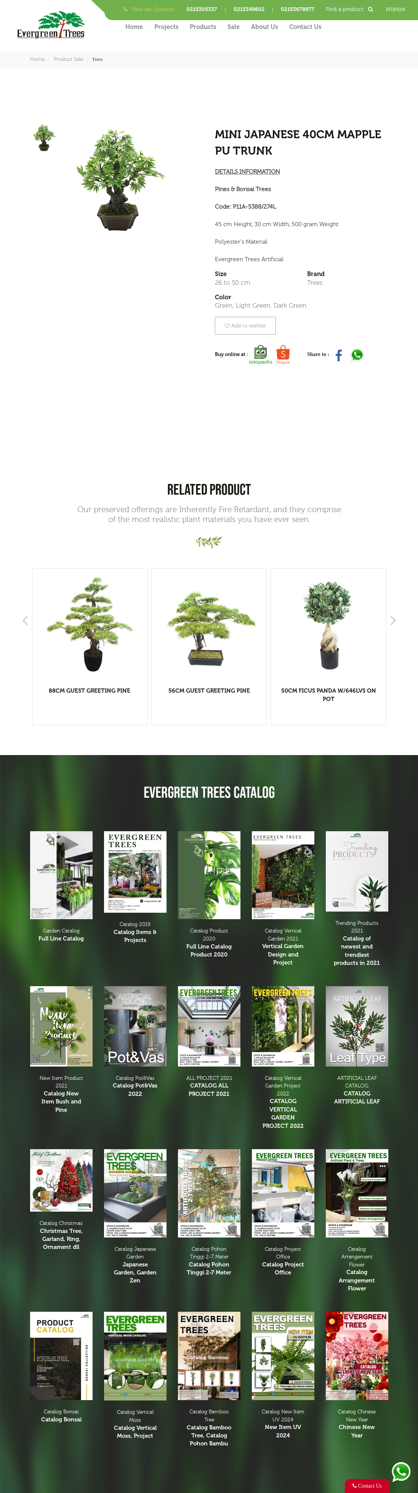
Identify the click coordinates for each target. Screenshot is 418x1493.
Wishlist (395, 9)
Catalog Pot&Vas (135, 1086)
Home (134, 26)
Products (203, 26)
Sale (233, 26)
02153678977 (297, 9)
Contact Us (305, 26)
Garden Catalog (61, 935)
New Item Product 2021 (61, 1094)
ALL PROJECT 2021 (209, 1086)
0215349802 (249, 9)
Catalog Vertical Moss (135, 1424)
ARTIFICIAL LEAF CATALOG (357, 1090)
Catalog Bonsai (61, 1416)
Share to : (319, 354)
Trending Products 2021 (357, 944)
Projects (166, 26)
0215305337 (201, 9)
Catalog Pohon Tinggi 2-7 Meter (209, 1261)
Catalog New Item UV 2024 (283, 1424)
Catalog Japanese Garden (135, 1265)
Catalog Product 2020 (209, 943)
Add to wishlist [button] (245, 326)
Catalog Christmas (61, 1236)
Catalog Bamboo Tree (209, 1428)
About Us (264, 26)
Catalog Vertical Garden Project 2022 (283, 1102)
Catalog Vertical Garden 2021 (283, 947)
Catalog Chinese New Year (357, 1424)
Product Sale (68, 59)
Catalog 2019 (135, 932)
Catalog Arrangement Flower (357, 1269)
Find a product (352, 9)
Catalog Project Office (283, 1261)
